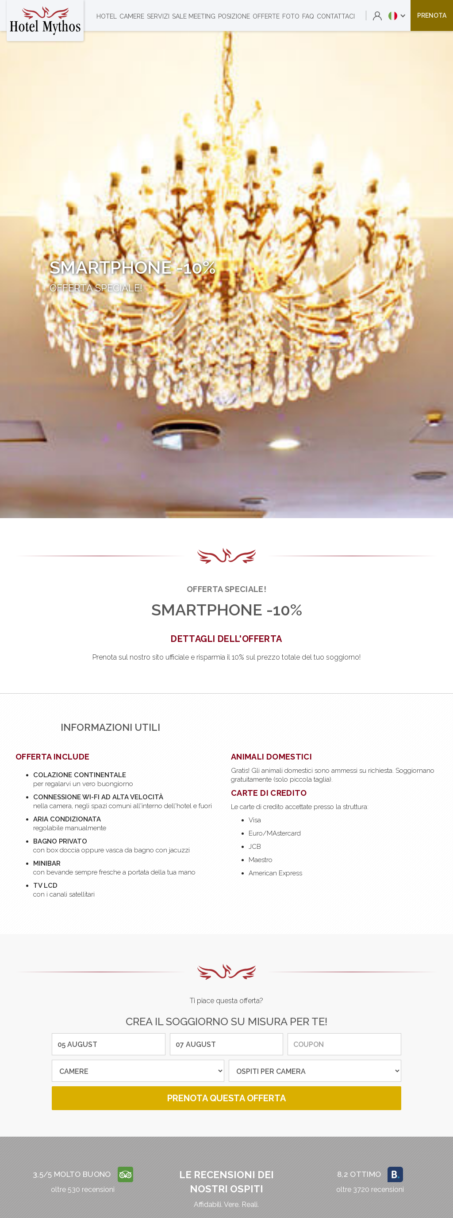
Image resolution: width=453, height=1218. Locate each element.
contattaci (336, 16)
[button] (397, 15)
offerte (266, 16)
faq (308, 16)
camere (131, 16)
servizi (158, 16)
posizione (234, 16)
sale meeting (193, 16)
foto (290, 16)
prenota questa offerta (226, 1098)
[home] (45, 20)
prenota (431, 15)
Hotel (106, 16)
